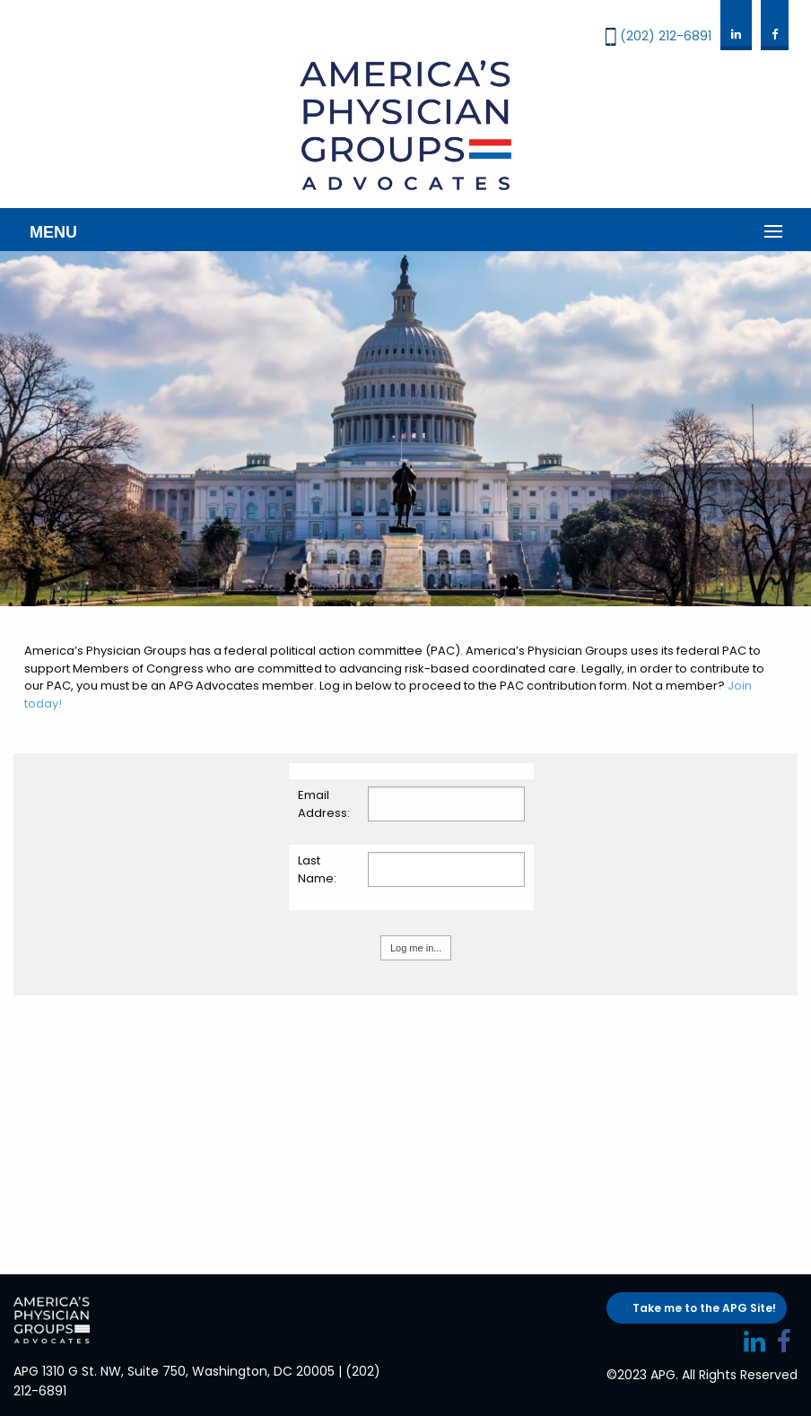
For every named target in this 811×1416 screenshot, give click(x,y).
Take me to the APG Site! (704, 1308)
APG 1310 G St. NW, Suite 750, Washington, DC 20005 (174, 1371)
